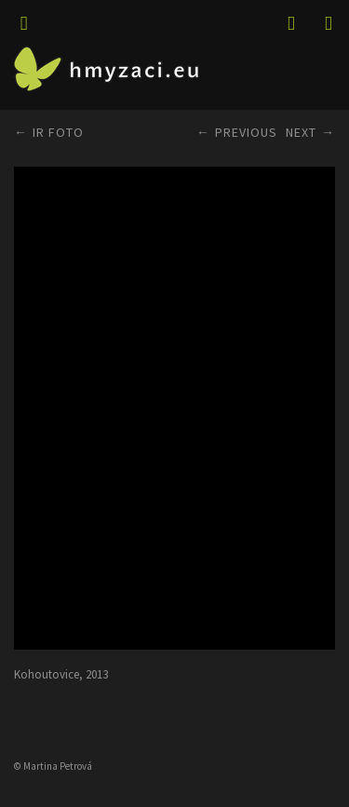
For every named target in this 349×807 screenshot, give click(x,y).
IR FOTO (58, 132)
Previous (246, 132)
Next (301, 132)
